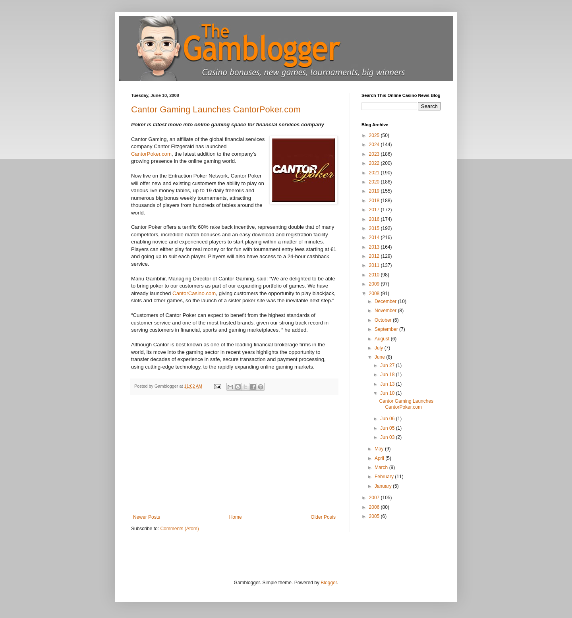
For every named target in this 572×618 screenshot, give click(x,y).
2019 (375, 191)
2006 (375, 507)
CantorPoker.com (151, 154)
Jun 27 (388, 365)
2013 (375, 247)
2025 (375, 135)
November (386, 310)
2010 (375, 275)
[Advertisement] (234, 454)
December (386, 301)
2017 (375, 209)
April (380, 458)
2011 (375, 265)
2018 (375, 200)
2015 (375, 228)
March (382, 467)
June (380, 357)
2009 (375, 284)
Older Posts (323, 517)
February (385, 476)
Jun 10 (388, 393)
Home (235, 517)
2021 (375, 173)
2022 (375, 163)
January (384, 486)
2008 (375, 293)
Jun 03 (388, 437)
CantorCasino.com (194, 293)
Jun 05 (388, 428)
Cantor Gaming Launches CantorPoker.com (216, 109)
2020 (375, 182)
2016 (375, 219)
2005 (375, 516)
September (387, 329)
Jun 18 (388, 374)
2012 (375, 256)
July (380, 348)
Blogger (329, 582)
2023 (375, 154)
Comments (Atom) (179, 528)
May (380, 449)
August (383, 339)
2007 (375, 497)
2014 (375, 237)
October (384, 320)
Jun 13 (388, 384)
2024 (375, 144)
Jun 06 (388, 418)
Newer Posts (146, 517)
